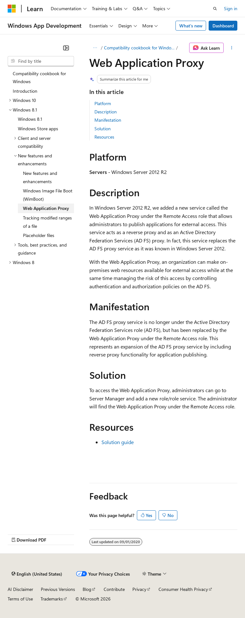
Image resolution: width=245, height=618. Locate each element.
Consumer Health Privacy (183, 589)
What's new (191, 26)
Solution (102, 129)
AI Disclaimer (20, 589)
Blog (87, 589)
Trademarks (52, 599)
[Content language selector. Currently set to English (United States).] (37, 574)
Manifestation (107, 120)
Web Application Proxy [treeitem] (46, 208)
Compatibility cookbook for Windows (139, 48)
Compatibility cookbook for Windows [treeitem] (39, 77)
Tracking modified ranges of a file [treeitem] (47, 222)
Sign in (230, 8)
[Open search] (215, 8)
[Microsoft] (12, 8)
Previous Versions (58, 589)
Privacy (139, 589)
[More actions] (231, 48)
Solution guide (117, 442)
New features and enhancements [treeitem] (40, 177)
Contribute (114, 589)
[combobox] (41, 61)
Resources (104, 137)
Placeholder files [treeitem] (38, 235)
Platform (102, 103)
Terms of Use (20, 599)
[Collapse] (66, 48)
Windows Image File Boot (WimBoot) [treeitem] (47, 195)
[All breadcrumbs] (94, 48)
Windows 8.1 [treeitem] (30, 119)
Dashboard (223, 26)
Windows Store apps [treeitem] (38, 129)
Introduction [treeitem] (25, 91)
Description (105, 112)
